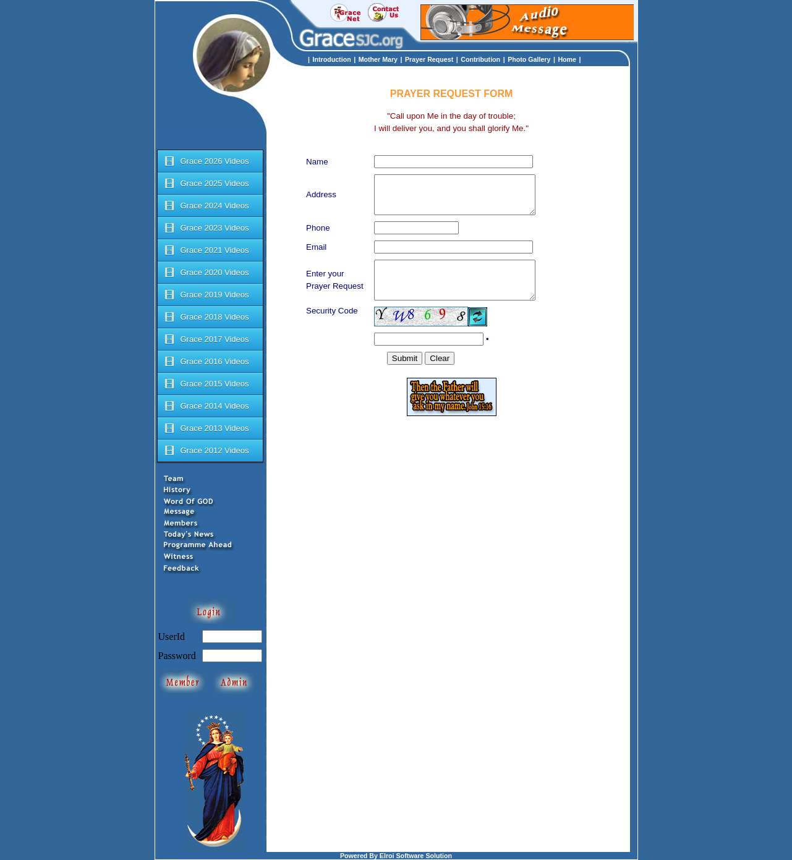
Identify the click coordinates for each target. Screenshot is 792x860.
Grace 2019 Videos (206, 295)
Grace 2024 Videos (206, 206)
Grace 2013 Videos (206, 428)
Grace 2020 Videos (206, 272)
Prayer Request (429, 59)
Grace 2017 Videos (206, 339)
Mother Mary (378, 59)
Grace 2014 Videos (206, 406)
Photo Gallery (529, 59)
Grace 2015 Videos (206, 384)
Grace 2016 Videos (206, 361)
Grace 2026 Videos (206, 161)
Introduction (332, 59)
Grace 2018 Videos (206, 317)
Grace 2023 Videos (206, 228)
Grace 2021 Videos (206, 250)
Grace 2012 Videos (206, 451)
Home (567, 59)
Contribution (480, 59)
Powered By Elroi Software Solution (396, 855)
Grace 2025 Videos (206, 183)
